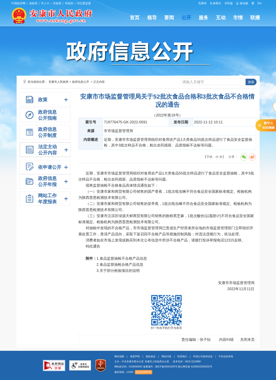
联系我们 (182, 356)
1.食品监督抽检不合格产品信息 (122, 258)
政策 (42, 99)
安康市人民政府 (58, 81)
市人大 (45, 3)
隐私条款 (151, 356)
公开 (186, 17)
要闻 (169, 17)
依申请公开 (49, 167)
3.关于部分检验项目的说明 (118, 271)
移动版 (242, 3)
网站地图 (119, 356)
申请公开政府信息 (203, 356)
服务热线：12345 (123, 372)
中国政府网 (18, 3)
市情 (238, 17)
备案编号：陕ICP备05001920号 (160, 366)
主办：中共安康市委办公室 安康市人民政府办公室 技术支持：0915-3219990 (157, 361)
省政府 (33, 3)
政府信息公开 (80, 81)
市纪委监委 (84, 3)
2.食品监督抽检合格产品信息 (120, 265)
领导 (152, 17)
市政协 (69, 3)
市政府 (57, 3)
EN (259, 3)
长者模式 (215, 3)
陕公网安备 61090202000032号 (195, 366)
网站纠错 (166, 356)
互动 (221, 17)
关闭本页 (247, 340)
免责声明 (135, 356)
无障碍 (202, 3)
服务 (203, 17)
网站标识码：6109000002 (163, 366)
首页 (135, 17)
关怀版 (228, 3)
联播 (255, 17)
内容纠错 (226, 340)
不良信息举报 (225, 356)
